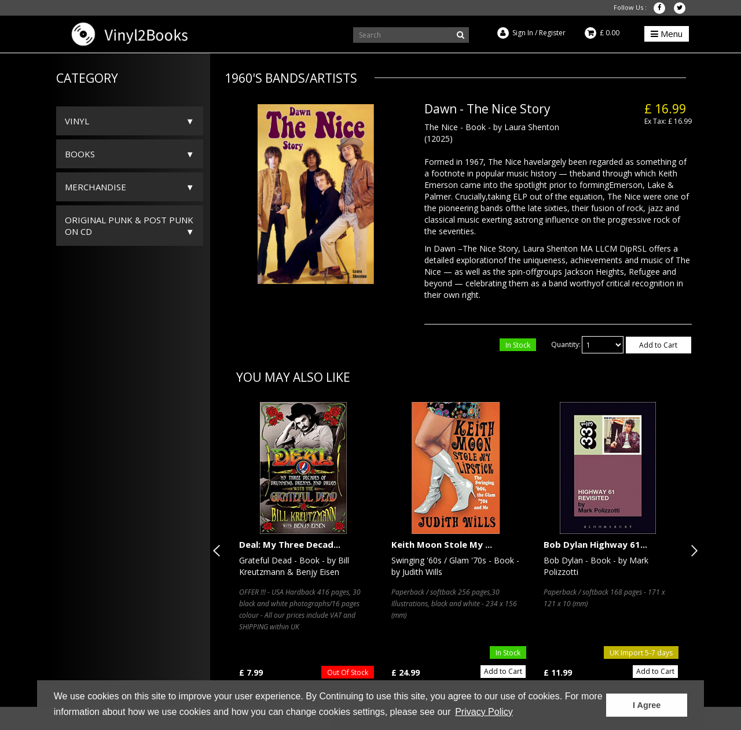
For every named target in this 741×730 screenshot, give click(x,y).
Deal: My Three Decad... (289, 544)
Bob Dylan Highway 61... (595, 544)
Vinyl (77, 121)
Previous (219, 550)
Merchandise (95, 187)
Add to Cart (658, 345)
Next (692, 550)
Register (552, 33)
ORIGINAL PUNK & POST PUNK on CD (129, 225)
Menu (667, 33)
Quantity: (566, 344)
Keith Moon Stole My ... (441, 544)
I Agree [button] (647, 705)
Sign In (522, 33)
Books (80, 154)
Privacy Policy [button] (484, 712)
